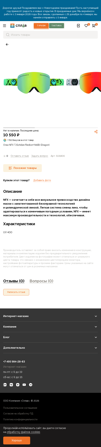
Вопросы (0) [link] (41, 281)
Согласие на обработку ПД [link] (18, 413)
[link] (7, 44)
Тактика (56, 25)
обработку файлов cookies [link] (23, 432)
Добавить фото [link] (42, 180)
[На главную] (18, 26)
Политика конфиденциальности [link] (20, 419)
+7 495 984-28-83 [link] (14, 361)
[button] (4, 26)
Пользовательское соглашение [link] (20, 408)
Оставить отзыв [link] (20, 156)
